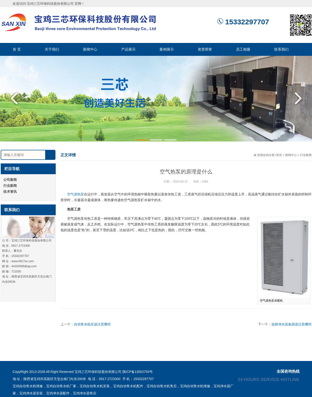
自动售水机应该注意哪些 (92, 324)
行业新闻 (306, 155)
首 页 (17, 49)
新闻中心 (90, 49)
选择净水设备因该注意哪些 (291, 324)
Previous (16, 98)
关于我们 (52, 49)
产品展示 (128, 49)
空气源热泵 (75, 194)
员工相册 (243, 49)
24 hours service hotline (269, 379)
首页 (279, 155)
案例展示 (166, 49)
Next (296, 98)
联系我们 (281, 49)
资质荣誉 (205, 49)
